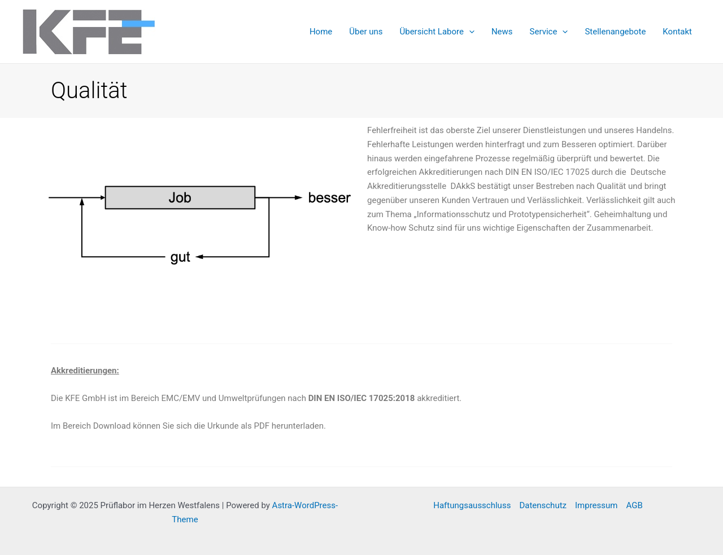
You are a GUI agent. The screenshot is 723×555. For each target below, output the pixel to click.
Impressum (596, 505)
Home (321, 32)
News (502, 32)
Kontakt (677, 32)
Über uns (365, 32)
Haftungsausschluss (472, 505)
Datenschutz (543, 505)
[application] (469, 31)
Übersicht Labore (436, 31)
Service (549, 31)
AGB (634, 505)
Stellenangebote (615, 32)
